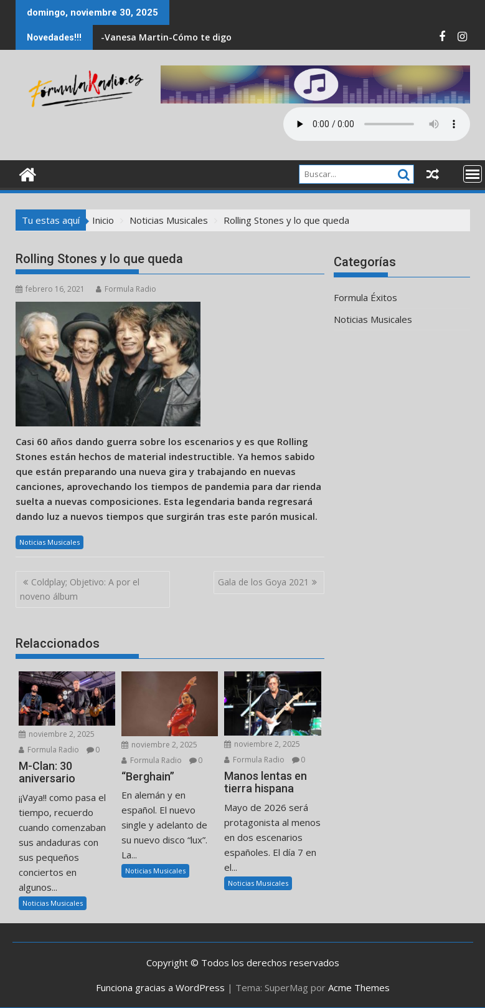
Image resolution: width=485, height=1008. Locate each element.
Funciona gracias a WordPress (160, 987)
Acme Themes (359, 987)
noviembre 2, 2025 (57, 734)
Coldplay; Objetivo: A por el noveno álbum (79, 589)
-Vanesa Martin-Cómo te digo (166, 37)
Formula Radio (126, 289)
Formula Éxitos (365, 297)
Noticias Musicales (49, 542)
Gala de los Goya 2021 (263, 582)
